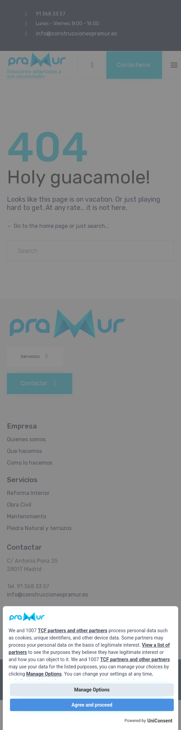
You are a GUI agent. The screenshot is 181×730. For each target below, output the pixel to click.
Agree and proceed (92, 705)
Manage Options (44, 674)
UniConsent (159, 720)
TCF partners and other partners (72, 630)
